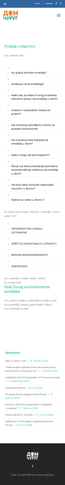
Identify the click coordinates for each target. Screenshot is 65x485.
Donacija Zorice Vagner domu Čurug (25, 394)
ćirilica (37, 3)
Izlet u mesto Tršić (15, 361)
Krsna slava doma (15, 387)
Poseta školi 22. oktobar (19, 415)
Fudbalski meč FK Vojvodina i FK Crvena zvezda (32, 377)
